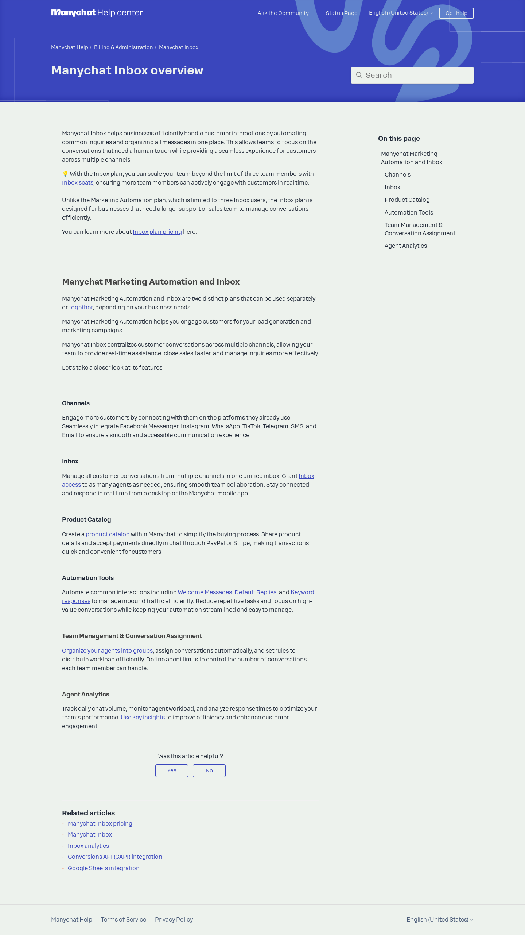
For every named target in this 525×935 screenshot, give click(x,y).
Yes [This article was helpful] (171, 770)
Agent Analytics (406, 246)
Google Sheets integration (104, 868)
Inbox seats (77, 182)
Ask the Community (283, 13)
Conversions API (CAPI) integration (115, 857)
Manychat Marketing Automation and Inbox (411, 158)
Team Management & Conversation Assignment (420, 229)
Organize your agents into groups (107, 651)
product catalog (108, 534)
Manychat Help (69, 47)
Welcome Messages (205, 592)
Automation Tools (409, 212)
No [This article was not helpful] (209, 770)
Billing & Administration (123, 47)
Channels (398, 174)
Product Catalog (407, 200)
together (81, 307)
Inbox (392, 187)
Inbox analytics (88, 846)
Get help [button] (456, 13)
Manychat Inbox (90, 834)
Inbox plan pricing (157, 232)
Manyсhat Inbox (178, 47)
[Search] (412, 75)
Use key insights (143, 717)
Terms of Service (123, 919)
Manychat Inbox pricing (100, 823)
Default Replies (255, 592)
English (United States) (401, 13)
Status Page (342, 13)
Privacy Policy (174, 919)
